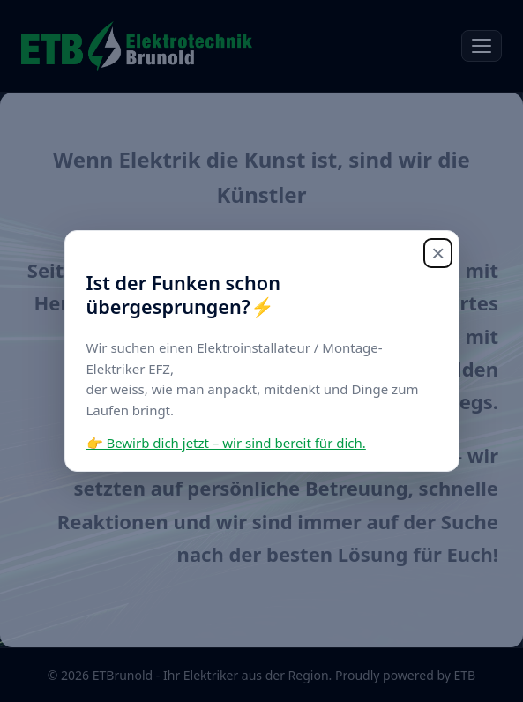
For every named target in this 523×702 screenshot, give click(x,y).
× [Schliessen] (438, 253)
